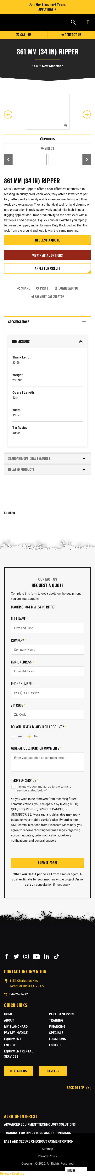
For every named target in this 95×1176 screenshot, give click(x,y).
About (9, 1020)
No (32, 736)
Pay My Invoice (16, 1033)
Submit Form (47, 862)
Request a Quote (47, 240)
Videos (47, 148)
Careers (53, 1071)
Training (56, 1020)
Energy (10, 1045)
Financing (57, 1026)
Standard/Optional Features (47, 458)
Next (87, 114)
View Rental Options (47, 255)
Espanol (55, 1045)
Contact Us (71, 34)
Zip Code (18, 705)
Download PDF (66, 288)
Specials (56, 1033)
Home (8, 1014)
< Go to (47, 66)
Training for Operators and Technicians (37, 1133)
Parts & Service (62, 1014)
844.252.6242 (18, 994)
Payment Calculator (47, 296)
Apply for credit (47, 268)
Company (18, 640)
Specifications (47, 321)
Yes (17, 736)
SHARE (23, 288)
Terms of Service (24, 780)
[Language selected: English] (76, 1171)
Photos (47, 139)
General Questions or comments (36, 748)
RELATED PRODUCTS (47, 469)
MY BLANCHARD (16, 1026)
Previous (8, 114)
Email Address (22, 661)
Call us (24, 34)
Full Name (19, 618)
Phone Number (22, 683)
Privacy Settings (12, 1173)
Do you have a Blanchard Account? (38, 726)
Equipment (12, 1039)
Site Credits (48, 1141)
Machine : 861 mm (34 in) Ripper (33, 606)
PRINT (42, 288)
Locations (57, 1039)
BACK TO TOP (79, 1087)
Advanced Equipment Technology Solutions (40, 1124)
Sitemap (47, 1149)
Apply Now (45, 9)
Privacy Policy (47, 1156)
